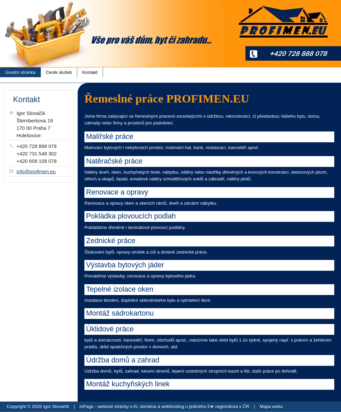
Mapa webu (271, 406)
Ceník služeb (59, 72)
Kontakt (90, 72)
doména (148, 406)
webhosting (172, 406)
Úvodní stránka (20, 72)
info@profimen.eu (36, 171)
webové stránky (113, 406)
